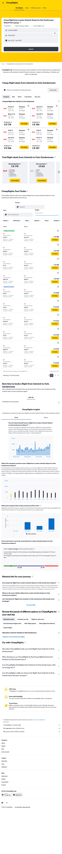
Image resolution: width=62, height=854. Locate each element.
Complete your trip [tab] (22, 619)
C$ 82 (16, 23)
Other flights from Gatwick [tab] (47, 623)
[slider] (59, 215)
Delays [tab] (46, 417)
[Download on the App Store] (17, 794)
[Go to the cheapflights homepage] (13, 3)
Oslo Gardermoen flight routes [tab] (12, 623)
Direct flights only (39, 26)
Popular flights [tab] (7, 627)
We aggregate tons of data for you (32, 728)
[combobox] (8, 26)
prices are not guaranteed (39, 719)
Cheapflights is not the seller (32, 725)
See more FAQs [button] (31, 605)
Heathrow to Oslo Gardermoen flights (14, 637)
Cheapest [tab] (6, 96)
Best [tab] (13, 96)
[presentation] (20, 22)
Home (2, 64)
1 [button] (51, 375)
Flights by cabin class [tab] (37, 619)
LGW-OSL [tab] (31, 397)
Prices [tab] (16, 417)
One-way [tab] (37, 96)
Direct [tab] (19, 96)
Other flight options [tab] (30, 623)
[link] (15, 180)
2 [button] (55, 375)
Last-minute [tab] (28, 96)
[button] (3, 3)
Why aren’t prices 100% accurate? (32, 732)
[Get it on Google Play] (6, 794)
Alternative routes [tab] (8, 619)
